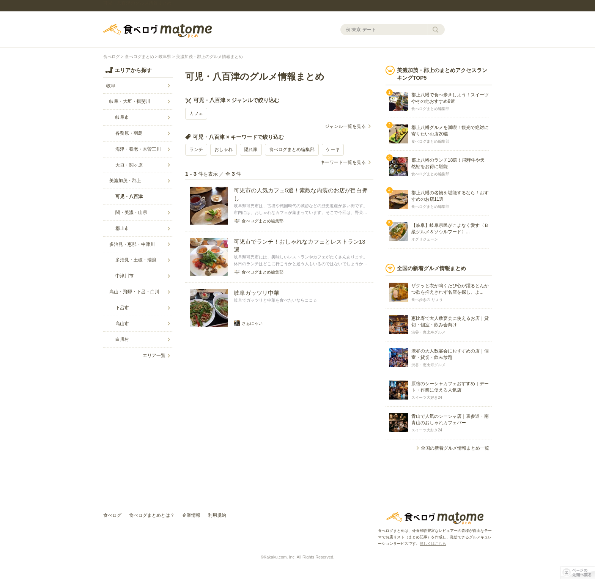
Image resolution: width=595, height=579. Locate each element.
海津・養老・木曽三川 (138, 149)
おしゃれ (223, 149)
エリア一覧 (154, 355)
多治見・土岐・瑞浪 (135, 260)
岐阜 (110, 85)
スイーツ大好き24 (426, 397)
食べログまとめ (157, 31)
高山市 (122, 323)
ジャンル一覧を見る (345, 126)
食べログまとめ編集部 (292, 149)
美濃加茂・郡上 (125, 180)
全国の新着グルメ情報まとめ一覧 (455, 448)
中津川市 (124, 275)
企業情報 (191, 515)
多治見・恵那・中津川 (132, 244)
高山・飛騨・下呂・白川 (134, 291)
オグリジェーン (424, 239)
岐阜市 (122, 117)
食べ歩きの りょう (427, 299)
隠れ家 (251, 149)
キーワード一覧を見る (343, 162)
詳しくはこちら (433, 543)
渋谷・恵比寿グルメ (428, 332)
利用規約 (217, 515)
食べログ (111, 56)
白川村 (122, 339)
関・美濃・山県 (131, 212)
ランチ (196, 149)
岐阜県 (165, 56)
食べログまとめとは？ (152, 515)
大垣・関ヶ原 (129, 165)
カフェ (196, 113)
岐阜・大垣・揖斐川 (129, 101)
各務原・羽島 (129, 133)
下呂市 (122, 307)
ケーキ (333, 149)
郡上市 (122, 228)
